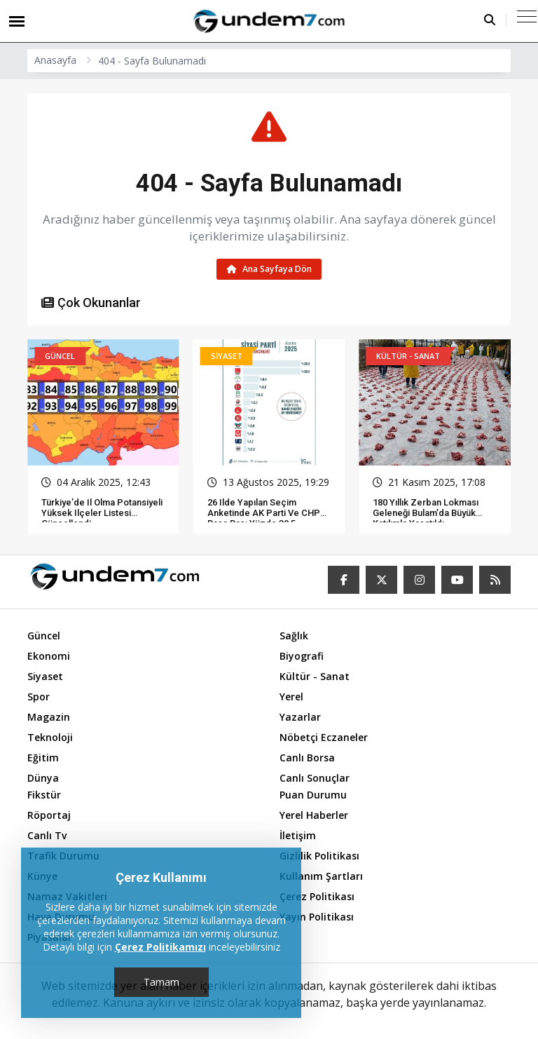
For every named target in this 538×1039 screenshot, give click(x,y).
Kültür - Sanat (315, 676)
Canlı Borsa (307, 757)
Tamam (161, 982)
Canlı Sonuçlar (315, 778)
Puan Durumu (313, 794)
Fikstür (44, 794)
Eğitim (43, 757)
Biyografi (302, 656)
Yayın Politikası (317, 916)
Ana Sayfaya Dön (269, 269)
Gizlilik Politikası (319, 855)
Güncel (43, 635)
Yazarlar (300, 717)
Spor (38, 696)
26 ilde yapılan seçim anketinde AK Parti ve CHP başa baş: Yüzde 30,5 (263, 513)
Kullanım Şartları (321, 876)
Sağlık (294, 635)
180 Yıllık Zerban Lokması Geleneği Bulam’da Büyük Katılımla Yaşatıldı (425, 513)
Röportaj (49, 815)
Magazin (48, 717)
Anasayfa (55, 60)
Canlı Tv (47, 835)
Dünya (43, 778)
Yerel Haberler (314, 815)
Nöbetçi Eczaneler (324, 737)
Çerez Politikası (317, 896)
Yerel (291, 696)
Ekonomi (48, 656)
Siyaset (45, 676)
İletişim (298, 835)
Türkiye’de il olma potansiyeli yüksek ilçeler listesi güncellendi (102, 513)
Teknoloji (50, 737)
